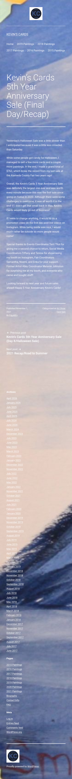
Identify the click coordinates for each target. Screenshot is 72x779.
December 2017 (14, 624)
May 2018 (11, 602)
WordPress (33, 766)
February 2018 (13, 615)
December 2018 (14, 571)
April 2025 (11, 416)
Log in (9, 718)
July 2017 (11, 646)
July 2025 (11, 407)
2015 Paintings (56, 50)
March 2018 (12, 610)
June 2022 (11, 478)
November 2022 (14, 469)
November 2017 (14, 628)
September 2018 (15, 584)
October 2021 (13, 495)
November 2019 (14, 522)
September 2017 (15, 637)
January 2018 (13, 619)
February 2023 (13, 456)
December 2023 (14, 433)
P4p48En (13, 315)
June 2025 (11, 411)
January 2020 (13, 513)
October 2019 (13, 526)
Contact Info (12, 700)
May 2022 (11, 482)
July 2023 (11, 438)
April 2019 (11, 553)
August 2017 (13, 641)
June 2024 (11, 424)
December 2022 (14, 464)
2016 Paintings (35, 50)
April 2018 (11, 606)
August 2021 (13, 500)
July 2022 (11, 473)
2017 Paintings (15, 50)
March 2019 (12, 557)
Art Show (61, 308)
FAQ (8, 704)
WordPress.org (14, 732)
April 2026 (11, 398)
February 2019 (13, 562)
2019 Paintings (25, 44)
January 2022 (13, 486)
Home (9, 44)
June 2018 (11, 597)
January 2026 (13, 402)
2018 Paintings (46, 44)
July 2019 (11, 540)
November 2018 (14, 575)
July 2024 (11, 420)
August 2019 (13, 535)
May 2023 (11, 447)
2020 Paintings (14, 687)
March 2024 (12, 429)
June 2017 (11, 650)
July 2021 (11, 504)
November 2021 (14, 491)
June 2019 (11, 544)
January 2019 (13, 566)
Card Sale (61, 312)
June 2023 (11, 442)
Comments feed (14, 727)
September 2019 (15, 531)
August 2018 (13, 588)
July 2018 (11, 593)
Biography (11, 695)
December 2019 (14, 517)
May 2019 (11, 549)
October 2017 (13, 633)
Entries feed (12, 723)
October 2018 (13, 579)
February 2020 (13, 509)
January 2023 (13, 460)
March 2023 (12, 451)
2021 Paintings (14, 691)
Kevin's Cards (17, 34)
